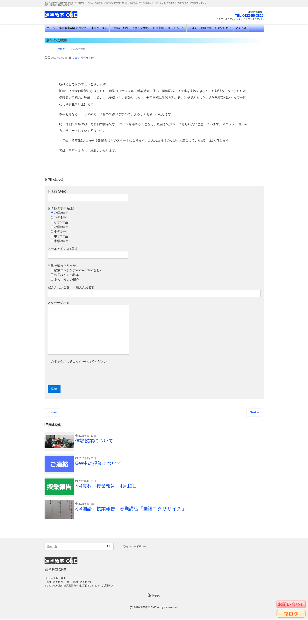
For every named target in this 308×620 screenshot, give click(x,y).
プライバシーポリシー (133, 547)
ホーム (51, 27)
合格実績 (158, 27)
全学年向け (87, 57)
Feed (154, 596)
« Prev (52, 412)
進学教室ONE (148, 607)
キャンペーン (176, 27)
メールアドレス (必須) (88, 253)
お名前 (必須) (88, 195)
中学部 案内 (120, 27)
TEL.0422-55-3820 (248, 16)
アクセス (240, 27)
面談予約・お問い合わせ (216, 27)
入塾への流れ (140, 27)
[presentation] (77, 374)
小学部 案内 (99, 27)
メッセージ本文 (88, 328)
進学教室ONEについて (73, 27)
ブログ (193, 27)
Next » (254, 412)
